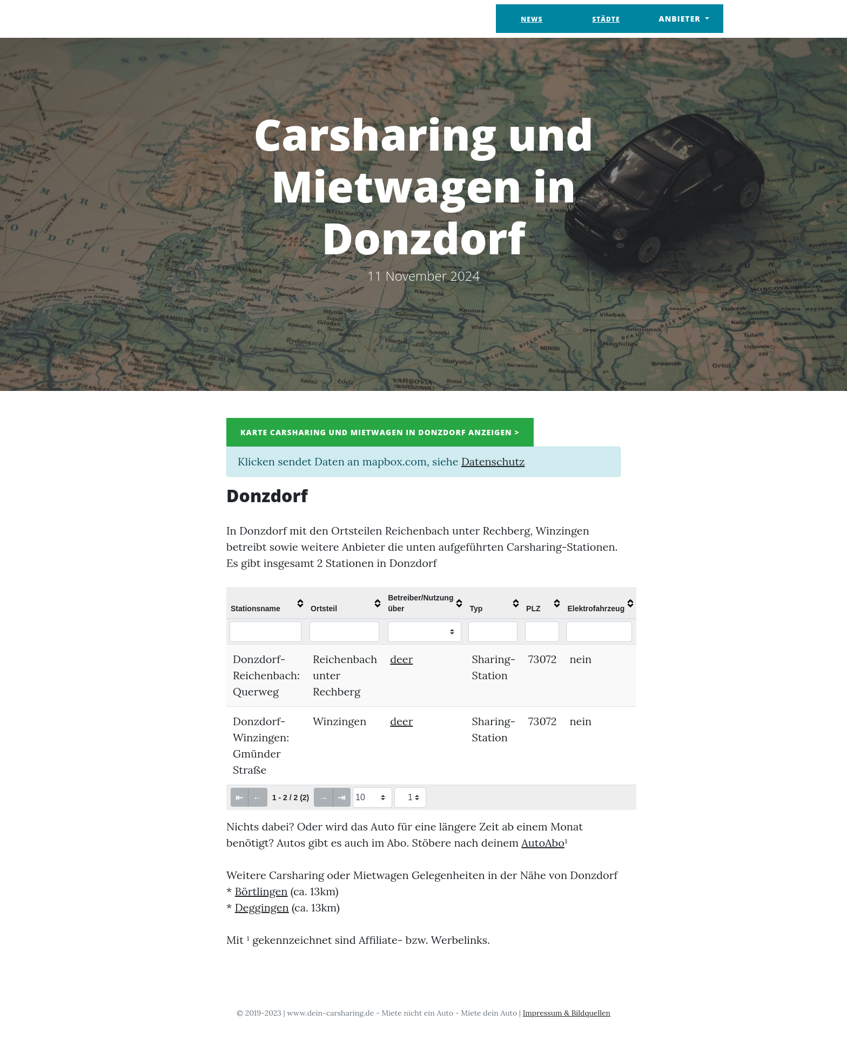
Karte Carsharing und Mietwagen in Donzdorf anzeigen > (380, 432)
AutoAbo (542, 842)
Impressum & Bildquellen (566, 1013)
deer (401, 659)
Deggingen (262, 907)
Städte (606, 19)
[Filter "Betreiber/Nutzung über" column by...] (425, 631)
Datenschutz (493, 461)
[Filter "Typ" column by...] (492, 631)
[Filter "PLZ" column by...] (542, 631)
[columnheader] (266, 603)
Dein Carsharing (179, 18)
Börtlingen (261, 891)
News (531, 19)
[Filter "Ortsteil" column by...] (344, 631)
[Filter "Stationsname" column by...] (265, 631)
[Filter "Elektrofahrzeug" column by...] (598, 631)
